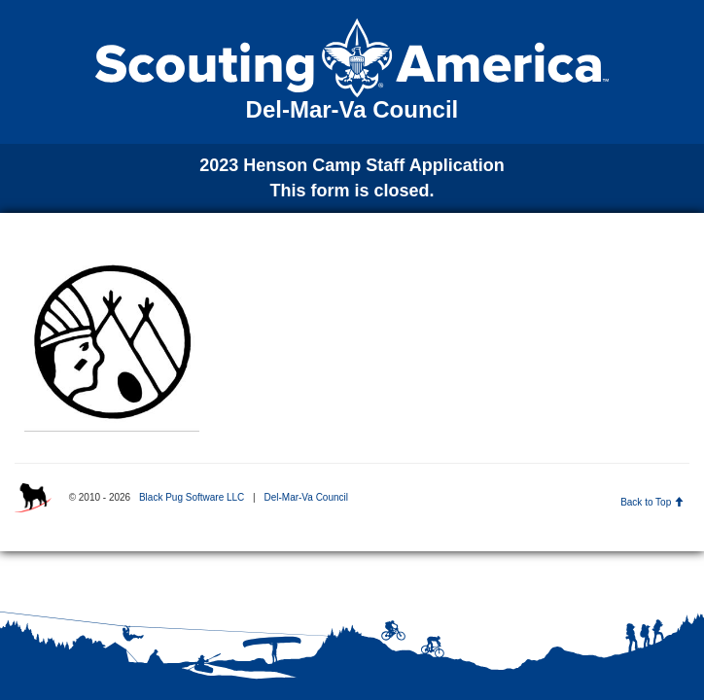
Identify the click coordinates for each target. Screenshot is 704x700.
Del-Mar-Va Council (306, 497)
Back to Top (652, 502)
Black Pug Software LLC (191, 497)
